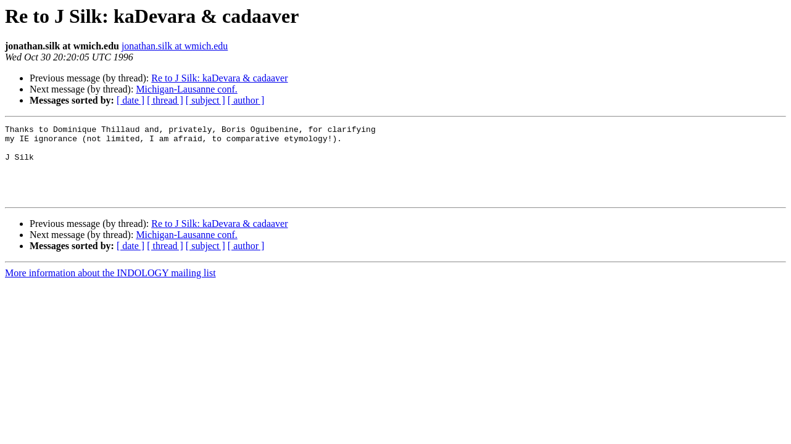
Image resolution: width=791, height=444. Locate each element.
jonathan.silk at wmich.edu (175, 46)
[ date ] (130, 100)
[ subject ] (205, 100)
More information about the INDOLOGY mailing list (110, 287)
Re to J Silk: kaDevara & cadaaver (219, 78)
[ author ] (246, 100)
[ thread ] (165, 100)
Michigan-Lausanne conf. (186, 89)
